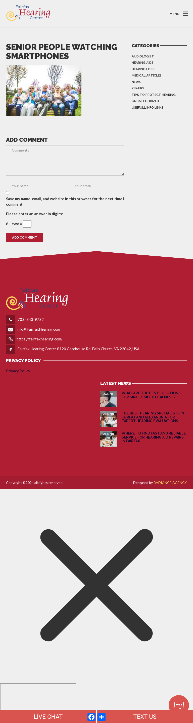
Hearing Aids (143, 62)
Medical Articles (147, 75)
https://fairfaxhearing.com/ (40, 339)
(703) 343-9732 (30, 319)
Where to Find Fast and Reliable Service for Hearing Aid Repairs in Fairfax (154, 437)
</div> (38, 702)
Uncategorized (145, 101)
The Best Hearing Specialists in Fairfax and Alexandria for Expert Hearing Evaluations (153, 417)
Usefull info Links (147, 107)
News (136, 82)
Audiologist (143, 56)
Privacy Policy (18, 371)
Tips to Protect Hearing (154, 95)
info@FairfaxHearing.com (38, 329)
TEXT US (145, 716)
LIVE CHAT (48, 716)
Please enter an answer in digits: (34, 213)
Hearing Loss (143, 69)
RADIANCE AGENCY (170, 482)
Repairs (138, 88)
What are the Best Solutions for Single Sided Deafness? (151, 395)
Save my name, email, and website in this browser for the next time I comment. (65, 201)
